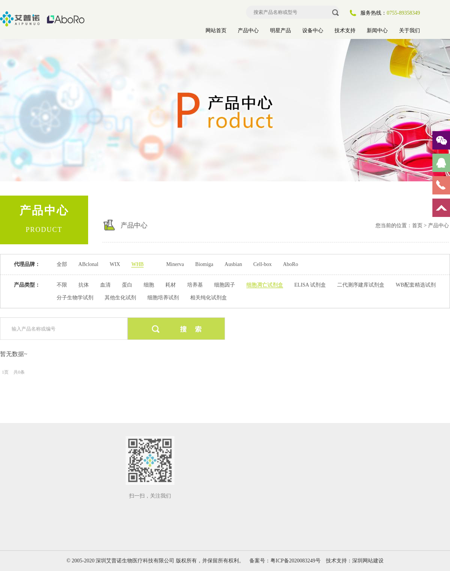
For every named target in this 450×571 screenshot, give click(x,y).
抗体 (83, 284)
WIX (115, 264)
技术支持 (345, 30)
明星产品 (280, 30)
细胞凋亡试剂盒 (264, 284)
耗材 (170, 284)
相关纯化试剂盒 (208, 297)
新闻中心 (377, 30)
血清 (105, 284)
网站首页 (216, 30)
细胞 (149, 284)
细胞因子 (224, 284)
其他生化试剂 (120, 297)
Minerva (175, 264)
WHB (137, 264)
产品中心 (248, 30)
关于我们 (409, 30)
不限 (62, 284)
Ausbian (233, 264)
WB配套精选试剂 (416, 284)
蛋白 (127, 284)
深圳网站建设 (368, 561)
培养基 (195, 284)
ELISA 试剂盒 (310, 284)
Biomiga (204, 264)
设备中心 (312, 30)
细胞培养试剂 (163, 297)
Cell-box (262, 264)
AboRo (290, 264)
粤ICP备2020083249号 (295, 561)
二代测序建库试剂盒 (360, 284)
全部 (62, 264)
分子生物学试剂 (75, 297)
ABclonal (88, 264)
